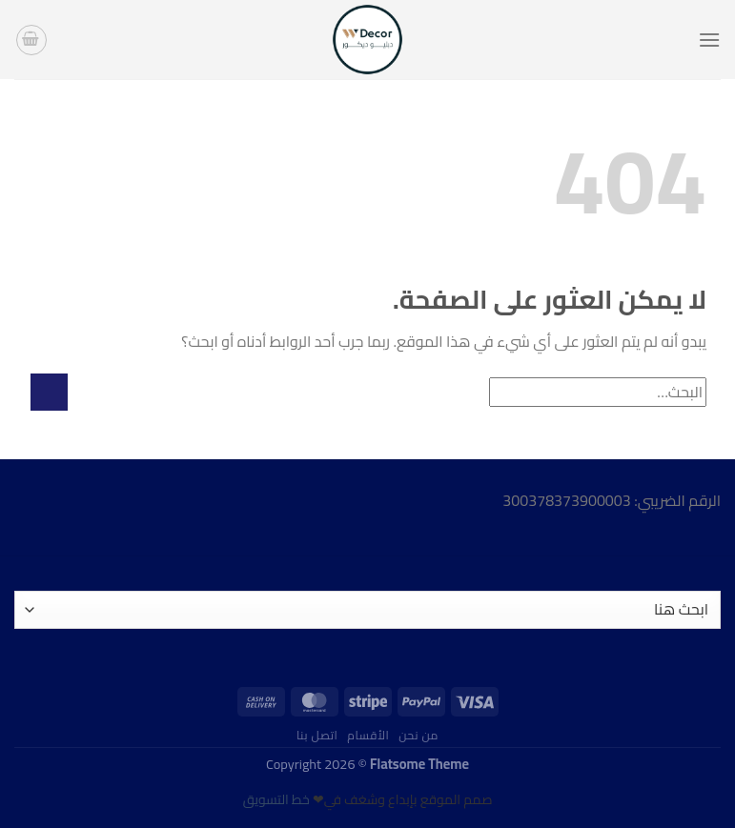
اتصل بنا (317, 735)
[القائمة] (709, 39)
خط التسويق (276, 799)
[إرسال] (49, 392)
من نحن (418, 735)
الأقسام (368, 735)
